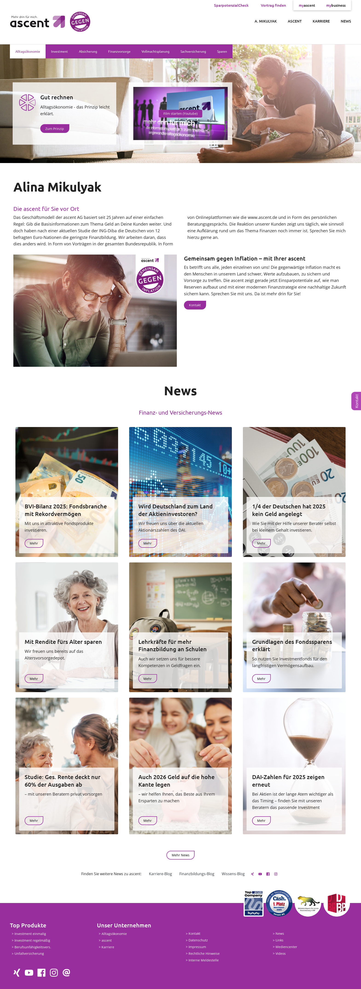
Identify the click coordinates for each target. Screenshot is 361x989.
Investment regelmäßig (32, 940)
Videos (281, 953)
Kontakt (356, 401)
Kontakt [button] (195, 305)
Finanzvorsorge (119, 51)
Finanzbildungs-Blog (196, 873)
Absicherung (88, 51)
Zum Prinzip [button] (54, 128)
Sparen (222, 51)
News (346, 20)
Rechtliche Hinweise (204, 953)
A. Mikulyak (266, 20)
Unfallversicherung (29, 954)
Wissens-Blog (233, 873)
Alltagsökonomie (27, 51)
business (336, 5)
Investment (59, 51)
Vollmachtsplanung (155, 51)
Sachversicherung (193, 51)
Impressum (197, 947)
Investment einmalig (30, 934)
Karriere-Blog (160, 873)
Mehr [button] (34, 543)
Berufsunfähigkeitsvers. (33, 947)
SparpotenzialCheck (231, 5)
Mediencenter (286, 947)
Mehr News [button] (180, 855)
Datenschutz (198, 940)
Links (279, 940)
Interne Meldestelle (204, 960)
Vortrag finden (273, 5)
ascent (307, 5)
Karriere (321, 20)
